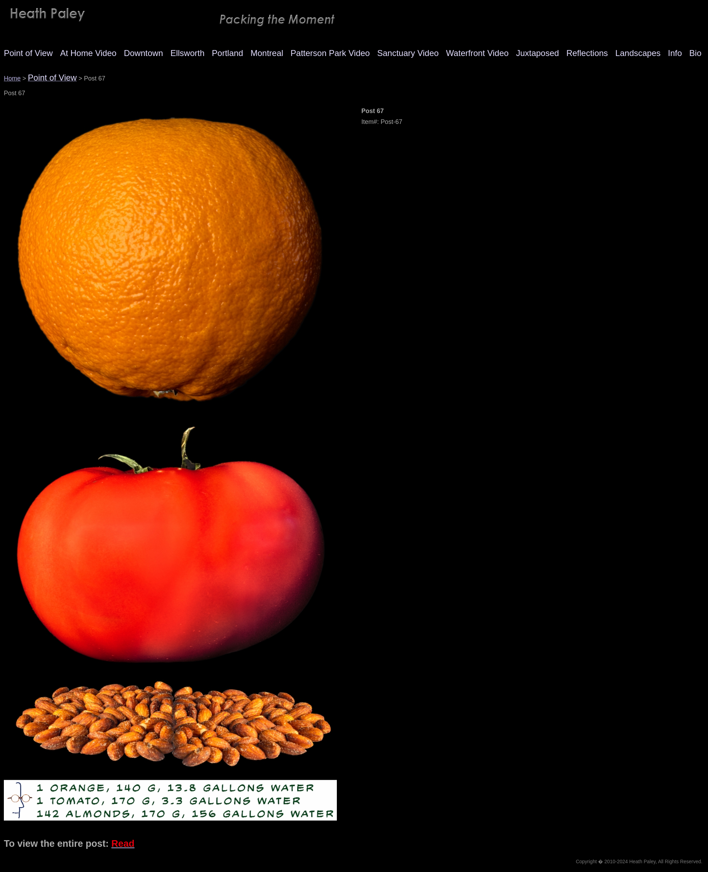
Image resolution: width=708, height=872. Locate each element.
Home (12, 78)
